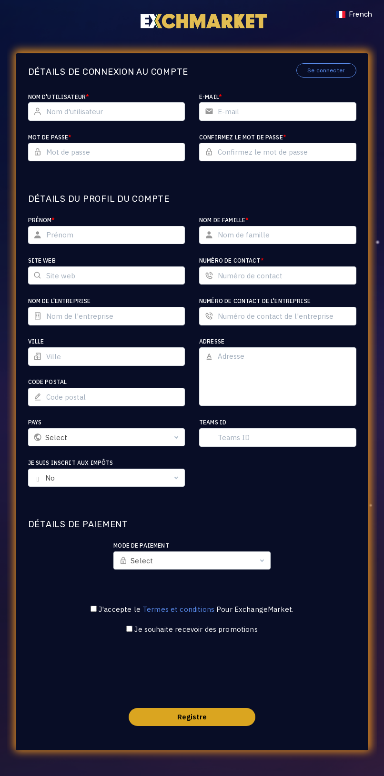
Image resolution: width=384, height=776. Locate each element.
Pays (35, 422)
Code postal (47, 381)
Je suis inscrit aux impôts (70, 462)
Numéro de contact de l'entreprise (255, 301)
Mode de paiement (141, 545)
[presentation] (192, 677)
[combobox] (106, 437)
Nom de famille (224, 220)
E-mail (210, 96)
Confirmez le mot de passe (242, 137)
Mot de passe (50, 137)
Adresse (211, 341)
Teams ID (212, 422)
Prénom (41, 220)
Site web (42, 260)
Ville (36, 341)
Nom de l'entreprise (59, 301)
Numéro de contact (231, 260)
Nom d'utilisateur (59, 96)
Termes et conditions (178, 609)
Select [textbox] (56, 437)
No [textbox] (50, 477)
